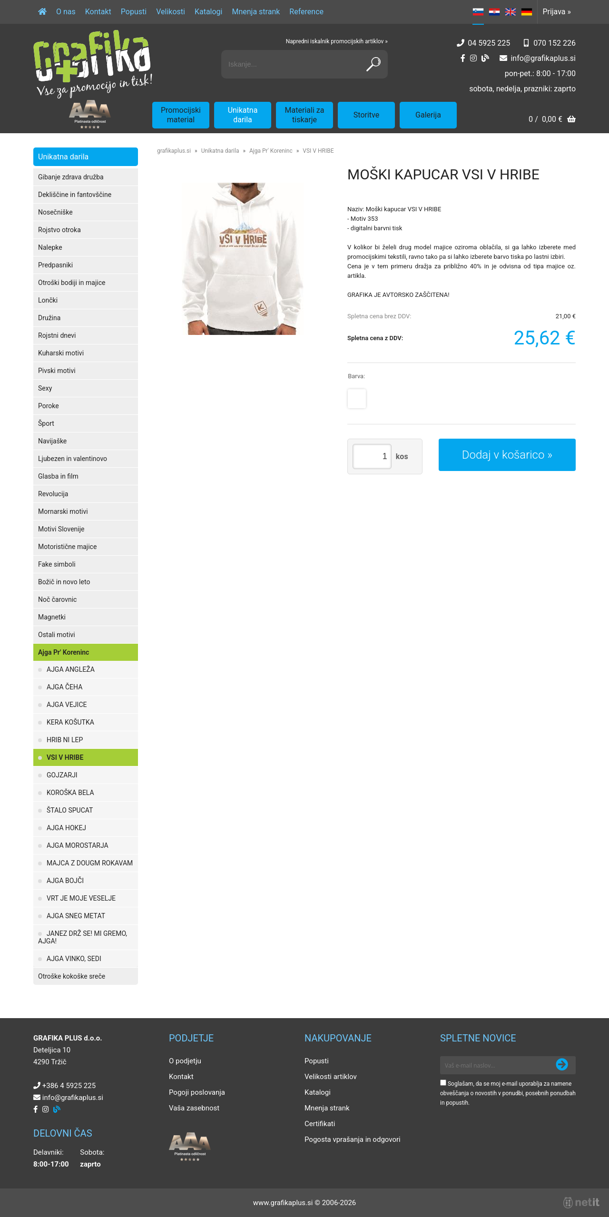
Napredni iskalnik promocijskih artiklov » (337, 41)
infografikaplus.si (543, 58)
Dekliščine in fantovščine (74, 194)
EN (510, 12)
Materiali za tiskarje (304, 115)
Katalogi (209, 11)
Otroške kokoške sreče (71, 976)
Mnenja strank (256, 11)
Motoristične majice (67, 546)
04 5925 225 (489, 43)
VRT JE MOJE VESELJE (81, 898)
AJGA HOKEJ (66, 828)
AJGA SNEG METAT (76, 916)
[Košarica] (552, 120)
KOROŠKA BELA (70, 792)
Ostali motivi (56, 634)
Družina (49, 318)
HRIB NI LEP (65, 740)
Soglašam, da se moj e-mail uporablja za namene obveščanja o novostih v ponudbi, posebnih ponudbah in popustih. (508, 1093)
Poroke (48, 406)
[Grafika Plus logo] (92, 64)
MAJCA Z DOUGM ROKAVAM (90, 863)
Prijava (556, 11)
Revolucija (53, 494)
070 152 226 (554, 43)
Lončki (48, 300)
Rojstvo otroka (59, 230)
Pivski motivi (57, 370)
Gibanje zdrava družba (71, 177)
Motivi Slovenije (61, 529)
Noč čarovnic (57, 599)
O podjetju (185, 1061)
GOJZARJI (62, 775)
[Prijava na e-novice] (562, 1065)
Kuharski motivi (61, 353)
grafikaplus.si (174, 150)
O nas (66, 11)
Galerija (428, 114)
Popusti (134, 11)
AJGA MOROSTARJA (77, 845)
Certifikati (319, 1123)
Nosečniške (55, 212)
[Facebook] (463, 58)
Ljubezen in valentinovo (72, 458)
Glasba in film (58, 476)
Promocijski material (181, 115)
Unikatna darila (243, 115)
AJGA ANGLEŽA (71, 669)
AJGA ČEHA (64, 687)
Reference (306, 11)
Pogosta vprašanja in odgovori (352, 1139)
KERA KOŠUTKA (70, 722)
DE (526, 12)
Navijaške (52, 441)
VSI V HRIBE (65, 757)
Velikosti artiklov (330, 1076)
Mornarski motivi (63, 511)
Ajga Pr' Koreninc (63, 652)
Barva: (356, 376)
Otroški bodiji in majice (71, 282)
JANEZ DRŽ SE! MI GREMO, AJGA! (82, 937)
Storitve (366, 114)
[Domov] (42, 12)
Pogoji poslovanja (197, 1092)
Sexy (45, 388)
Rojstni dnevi (57, 335)
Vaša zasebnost (194, 1108)
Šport (46, 423)
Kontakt (98, 11)
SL (478, 12)
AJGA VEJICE (67, 704)
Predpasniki (55, 265)
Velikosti (170, 11)
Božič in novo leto (64, 582)
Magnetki (52, 617)
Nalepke (50, 247)
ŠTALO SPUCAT (70, 810)
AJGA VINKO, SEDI (74, 958)
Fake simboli (57, 564)
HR (494, 12)
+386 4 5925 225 (69, 1085)
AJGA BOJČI (65, 880)
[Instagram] (473, 58)
